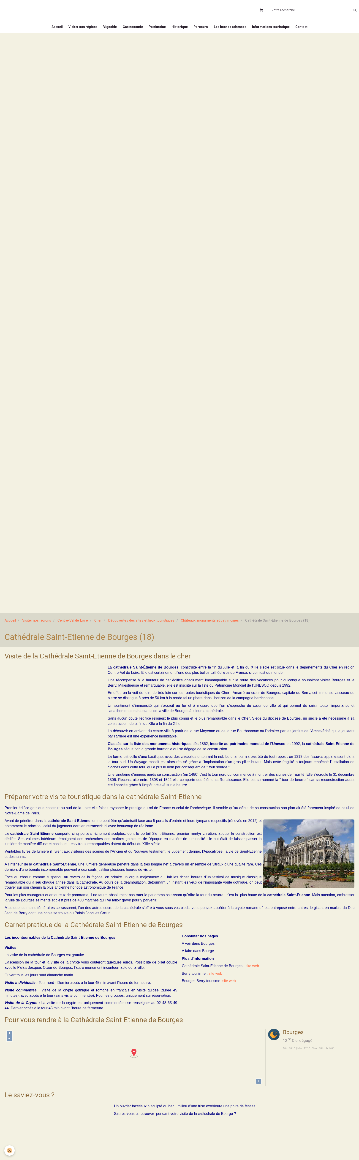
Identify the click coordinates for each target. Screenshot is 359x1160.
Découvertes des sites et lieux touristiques (141, 624)
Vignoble (107, 28)
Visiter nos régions (79, 28)
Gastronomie (131, 28)
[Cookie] (10, 1150)
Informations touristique (275, 28)
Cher (98, 624)
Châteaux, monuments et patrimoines (210, 624)
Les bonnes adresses (233, 28)
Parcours (202, 28)
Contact (306, 28)
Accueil (52, 28)
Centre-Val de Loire (72, 624)
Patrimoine (156, 28)
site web (252, 969)
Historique (180, 28)
